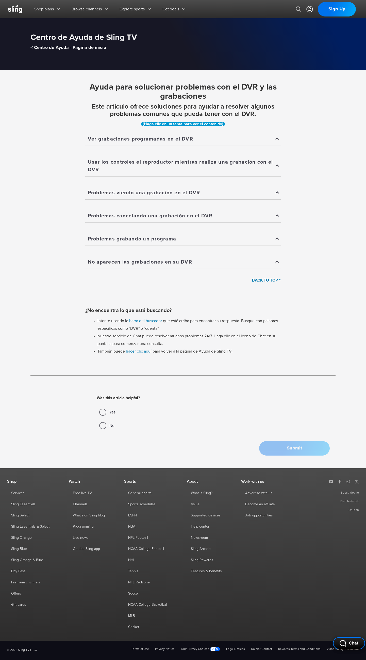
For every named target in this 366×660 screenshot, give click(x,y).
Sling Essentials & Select (30, 526)
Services (18, 493)
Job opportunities (259, 515)
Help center (200, 526)
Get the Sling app (86, 549)
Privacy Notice (165, 649)
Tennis (133, 571)
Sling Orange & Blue (27, 560)
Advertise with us (258, 493)
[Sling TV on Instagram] (348, 481)
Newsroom (199, 538)
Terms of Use (140, 649)
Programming (83, 526)
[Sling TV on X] (357, 481)
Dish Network (349, 501)
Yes (107, 412)
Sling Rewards (202, 560)
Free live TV (82, 493)
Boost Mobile (350, 492)
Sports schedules (142, 504)
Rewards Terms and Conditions (299, 649)
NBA (131, 526)
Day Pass (18, 571)
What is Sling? (201, 493)
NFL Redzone (139, 582)
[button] (294, 448)
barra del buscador (145, 321)
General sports (140, 493)
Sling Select (20, 515)
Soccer (133, 593)
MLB (131, 616)
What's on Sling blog (89, 515)
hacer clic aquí (139, 351)
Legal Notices (235, 649)
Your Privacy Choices (200, 649)
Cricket (133, 627)
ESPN (132, 515)
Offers (16, 593)
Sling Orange (21, 538)
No (106, 425)
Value (195, 504)
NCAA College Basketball (148, 604)
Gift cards (18, 604)
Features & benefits (206, 571)
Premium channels (25, 582)
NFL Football (138, 538)
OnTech (353, 510)
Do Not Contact (261, 649)
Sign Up (336, 9)
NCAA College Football (146, 549)
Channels (80, 504)
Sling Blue (19, 549)
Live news (81, 538)
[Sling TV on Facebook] (340, 481)
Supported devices (206, 515)
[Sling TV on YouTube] (331, 481)
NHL (131, 560)
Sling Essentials (23, 504)
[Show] (183, 139)
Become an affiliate (260, 504)
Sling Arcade (201, 549)
